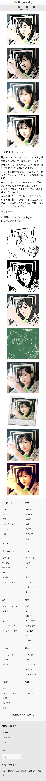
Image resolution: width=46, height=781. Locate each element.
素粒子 (28, 616)
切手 (27, 568)
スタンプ (29, 534)
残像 (4, 708)
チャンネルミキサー (10, 631)
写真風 (28, 563)
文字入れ (29, 655)
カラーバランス (8, 626)
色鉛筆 (28, 529)
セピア (5, 674)
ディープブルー (32, 621)
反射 (27, 592)
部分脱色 (6, 568)
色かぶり (29, 669)
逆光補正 (6, 577)
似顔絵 (28, 519)
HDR (28, 611)
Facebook (6, 737)
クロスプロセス (8, 655)
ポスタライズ (7, 524)
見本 (27, 8)
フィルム (29, 572)
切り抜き (6, 563)
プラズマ (6, 611)
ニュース (6, 509)
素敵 (27, 606)
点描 (27, 539)
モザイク (6, 558)
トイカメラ (7, 664)
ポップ (5, 544)
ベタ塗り (29, 514)
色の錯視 (6, 703)
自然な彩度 (30, 626)
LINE (4, 742)
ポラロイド (30, 558)
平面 (4, 534)
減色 (4, 688)
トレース (6, 514)
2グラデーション (9, 693)
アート (5, 539)
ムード (5, 621)
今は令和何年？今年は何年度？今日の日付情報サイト (22, 773)
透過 (4, 519)
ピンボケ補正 (31, 664)
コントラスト (31, 674)
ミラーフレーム (32, 587)
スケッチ (29, 509)
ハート (28, 582)
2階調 (4, 698)
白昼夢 (28, 640)
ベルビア (29, 631)
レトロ (5, 659)
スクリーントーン (9, 606)
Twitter (5, 733)
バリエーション (8, 582)
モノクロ (6, 669)
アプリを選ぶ (19, 8)
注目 (27, 577)
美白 (4, 572)
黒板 (27, 524)
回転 (27, 659)
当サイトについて (33, 693)
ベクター (6, 529)
